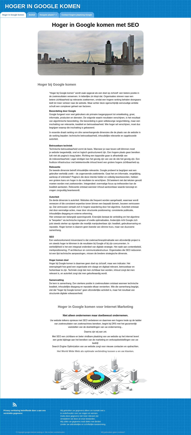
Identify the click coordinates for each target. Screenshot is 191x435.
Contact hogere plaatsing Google (77, 15)
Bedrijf (32, 15)
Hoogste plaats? (48, 15)
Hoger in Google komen (13, 15)
